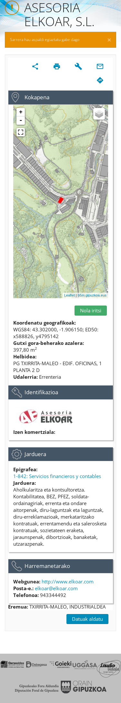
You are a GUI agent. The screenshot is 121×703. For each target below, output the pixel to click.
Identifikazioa (41, 392)
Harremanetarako (47, 566)
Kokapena (37, 97)
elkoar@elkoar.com (56, 588)
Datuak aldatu (87, 619)
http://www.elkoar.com (68, 581)
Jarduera (35, 454)
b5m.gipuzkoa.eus (92, 295)
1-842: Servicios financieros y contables (57, 476)
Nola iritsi (90, 310)
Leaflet (69, 295)
